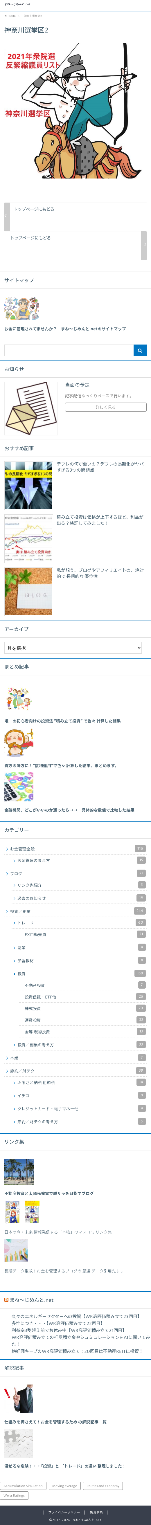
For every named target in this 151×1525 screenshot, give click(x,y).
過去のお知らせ (81, 898)
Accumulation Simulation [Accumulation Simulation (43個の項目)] (23, 1486)
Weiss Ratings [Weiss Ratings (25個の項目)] (14, 1495)
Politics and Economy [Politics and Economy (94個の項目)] (103, 1486)
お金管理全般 (78, 848)
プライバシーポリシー (64, 1512)
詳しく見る (106, 407)
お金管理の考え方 (81, 860)
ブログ (78, 873)
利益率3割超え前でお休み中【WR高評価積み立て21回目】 (69, 1331)
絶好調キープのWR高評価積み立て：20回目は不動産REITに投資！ (77, 1352)
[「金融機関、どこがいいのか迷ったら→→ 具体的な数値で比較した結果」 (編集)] (69, 810)
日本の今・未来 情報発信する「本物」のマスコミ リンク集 (58, 1232)
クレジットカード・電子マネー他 (81, 1108)
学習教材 (81, 960)
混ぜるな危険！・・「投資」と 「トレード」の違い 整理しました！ (65, 1466)
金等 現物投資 (85, 1031)
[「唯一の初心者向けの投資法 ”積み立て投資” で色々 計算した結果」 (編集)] (62, 721)
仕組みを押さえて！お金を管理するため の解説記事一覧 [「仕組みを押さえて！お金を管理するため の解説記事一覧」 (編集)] (55, 1422)
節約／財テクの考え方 (81, 1121)
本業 (78, 1057)
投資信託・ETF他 (85, 996)
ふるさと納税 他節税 (81, 1082)
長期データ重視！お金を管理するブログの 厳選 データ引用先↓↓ (64, 1271)
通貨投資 (85, 1019)
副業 (81, 947)
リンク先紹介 (81, 884)
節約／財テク (78, 1070)
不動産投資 (85, 985)
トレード (81, 922)
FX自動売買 (85, 934)
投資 (81, 973)
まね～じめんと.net (17, 4)
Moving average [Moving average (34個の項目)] (64, 1486)
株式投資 (85, 1008)
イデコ (81, 1095)
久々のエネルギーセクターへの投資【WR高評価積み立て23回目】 (77, 1317)
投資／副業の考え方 (81, 1044)
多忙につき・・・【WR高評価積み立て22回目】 (58, 1324)
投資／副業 (78, 911)
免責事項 (96, 1512)
